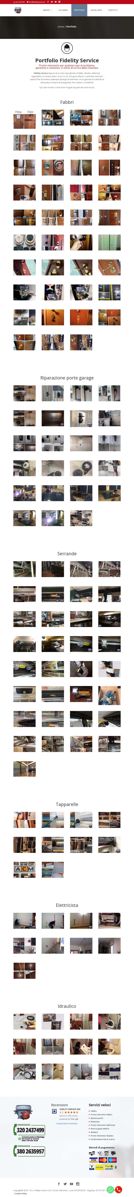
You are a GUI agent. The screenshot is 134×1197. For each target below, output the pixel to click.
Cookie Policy (21, 1193)
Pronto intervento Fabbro (101, 1114)
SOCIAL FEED (96, 10)
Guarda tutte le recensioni (67, 1123)
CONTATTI (113, 10)
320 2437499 (20, 2)
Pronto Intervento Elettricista (103, 1125)
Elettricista (95, 1121)
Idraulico (94, 1132)
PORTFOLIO (79, 10)
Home (61, 26)
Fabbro (94, 1111)
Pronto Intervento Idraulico (102, 1135)
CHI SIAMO (63, 10)
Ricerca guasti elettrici (100, 1128)
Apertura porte (97, 1118)
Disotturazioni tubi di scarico (103, 1139)
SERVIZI (46, 10)
